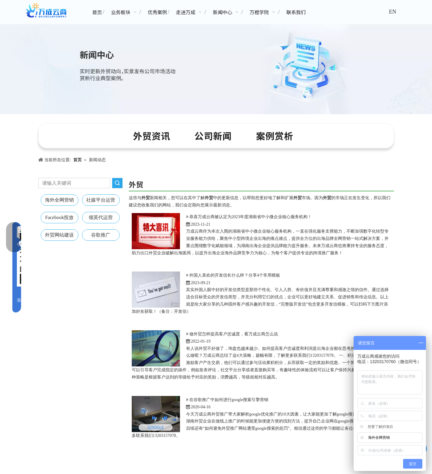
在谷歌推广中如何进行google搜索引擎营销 (228, 399)
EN (392, 12)
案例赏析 (274, 135)
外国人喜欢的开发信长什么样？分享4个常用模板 (234, 275)
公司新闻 (213, 135)
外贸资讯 (151, 135)
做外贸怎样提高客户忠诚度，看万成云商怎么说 (233, 334)
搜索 (117, 183)
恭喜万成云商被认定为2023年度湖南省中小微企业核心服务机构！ (250, 217)
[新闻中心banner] (216, 69)
